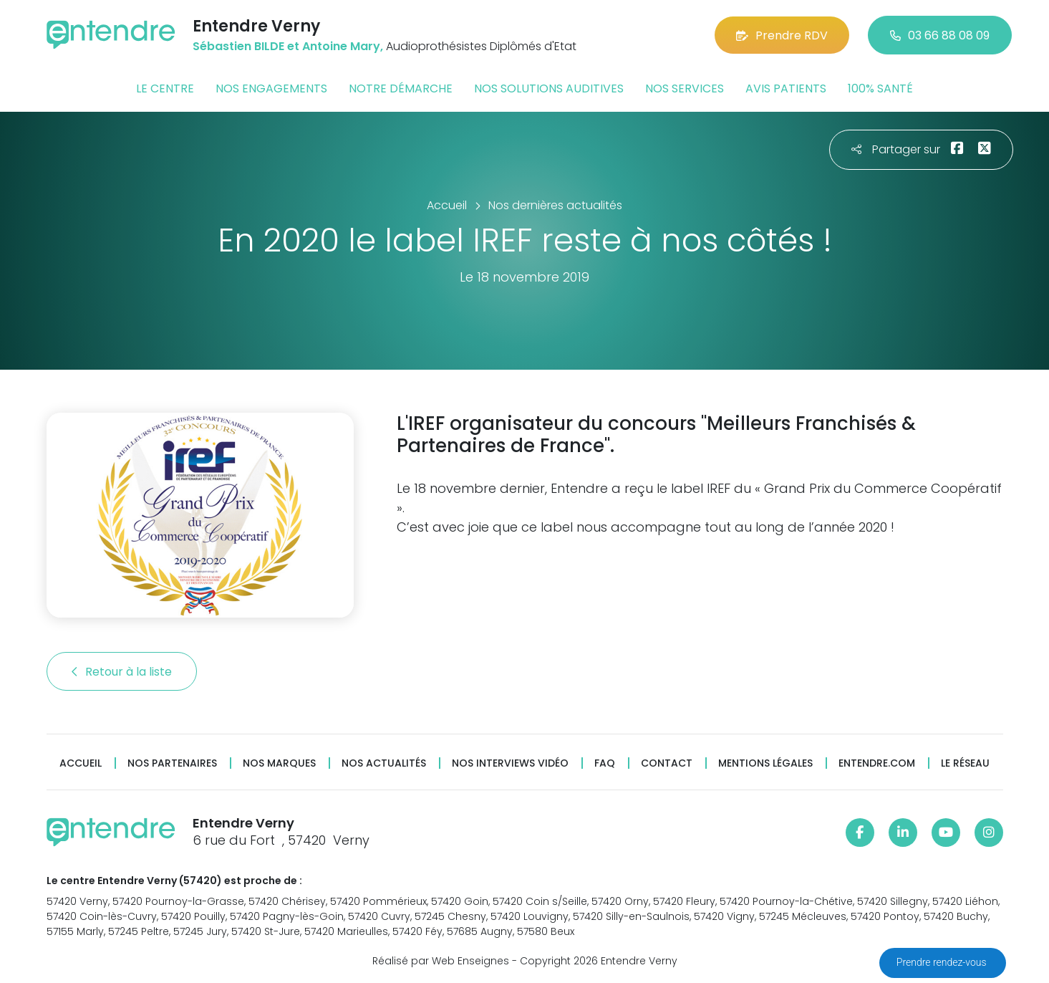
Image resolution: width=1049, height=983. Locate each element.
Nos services (684, 88)
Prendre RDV (782, 35)
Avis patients (785, 88)
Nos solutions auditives (549, 88)
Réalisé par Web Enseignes (440, 961)
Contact (666, 763)
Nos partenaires (172, 763)
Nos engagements (271, 88)
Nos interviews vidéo (510, 763)
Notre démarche (401, 88)
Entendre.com (876, 763)
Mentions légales (765, 763)
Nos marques (279, 763)
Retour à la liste (122, 671)
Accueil (80, 763)
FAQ (604, 763)
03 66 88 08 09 (940, 35)
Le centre (165, 88)
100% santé (880, 88)
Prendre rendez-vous (942, 962)
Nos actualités (384, 763)
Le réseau (965, 763)
